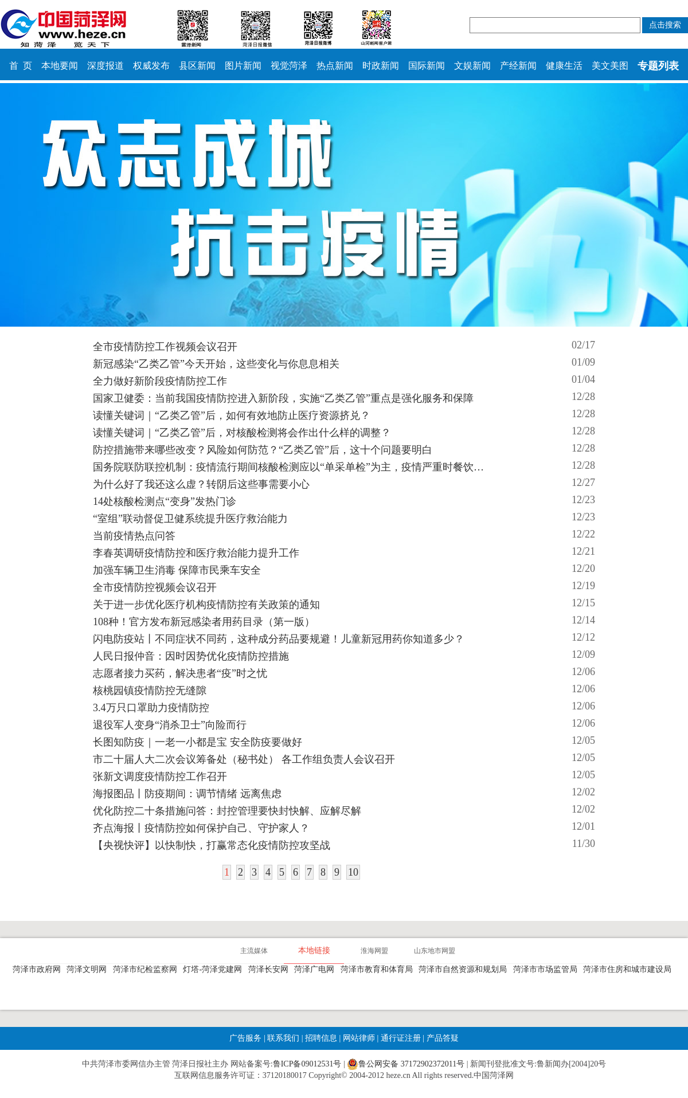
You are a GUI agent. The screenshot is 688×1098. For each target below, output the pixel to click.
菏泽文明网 (89, 969)
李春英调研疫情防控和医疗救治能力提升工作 (196, 553)
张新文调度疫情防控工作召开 (160, 776)
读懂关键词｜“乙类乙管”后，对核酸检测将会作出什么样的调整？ (242, 432)
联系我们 (283, 1038)
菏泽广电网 (316, 969)
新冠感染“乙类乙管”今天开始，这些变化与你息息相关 (216, 364)
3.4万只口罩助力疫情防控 (151, 707)
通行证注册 (401, 1038)
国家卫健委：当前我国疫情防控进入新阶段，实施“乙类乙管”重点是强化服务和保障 (283, 398)
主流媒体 (254, 951)
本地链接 (314, 950)
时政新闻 (380, 65)
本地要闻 (59, 65)
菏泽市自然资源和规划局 (465, 969)
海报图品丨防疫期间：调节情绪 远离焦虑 (187, 793)
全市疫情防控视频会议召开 (155, 587)
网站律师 (358, 1038)
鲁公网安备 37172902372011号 (405, 1064)
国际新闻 (426, 65)
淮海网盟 (374, 951)
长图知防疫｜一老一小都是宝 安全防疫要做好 (197, 742)
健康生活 (564, 65)
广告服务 (245, 1038)
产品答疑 (441, 1038)
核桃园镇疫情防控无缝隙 (149, 690)
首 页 (20, 65)
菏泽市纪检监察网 (147, 969)
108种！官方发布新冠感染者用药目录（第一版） (204, 622)
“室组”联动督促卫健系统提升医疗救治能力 (190, 518)
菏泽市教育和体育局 (379, 969)
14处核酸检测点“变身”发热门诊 (164, 501)
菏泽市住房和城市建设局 (629, 969)
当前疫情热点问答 (134, 536)
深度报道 (105, 65)
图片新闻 (243, 65)
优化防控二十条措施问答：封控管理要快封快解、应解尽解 (227, 811)
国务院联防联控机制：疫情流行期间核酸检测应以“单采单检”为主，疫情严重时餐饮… (288, 467)
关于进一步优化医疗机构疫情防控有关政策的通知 (206, 604)
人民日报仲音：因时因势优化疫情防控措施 (191, 656)
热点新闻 (334, 65)
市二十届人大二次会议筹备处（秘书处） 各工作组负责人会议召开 (244, 759)
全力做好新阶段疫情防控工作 (160, 381)
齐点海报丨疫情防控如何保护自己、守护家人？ (201, 828)
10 (353, 872)
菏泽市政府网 (39, 969)
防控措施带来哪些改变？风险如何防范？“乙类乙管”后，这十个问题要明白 (262, 450)
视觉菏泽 (289, 65)
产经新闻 (518, 65)
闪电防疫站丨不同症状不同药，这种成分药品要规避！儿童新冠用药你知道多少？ (278, 639)
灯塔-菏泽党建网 (214, 969)
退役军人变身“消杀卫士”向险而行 (170, 725)
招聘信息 (321, 1038)
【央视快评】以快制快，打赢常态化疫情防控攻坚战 (211, 845)
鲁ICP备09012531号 (307, 1064)
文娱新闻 (472, 65)
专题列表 (658, 66)
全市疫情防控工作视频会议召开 (165, 346)
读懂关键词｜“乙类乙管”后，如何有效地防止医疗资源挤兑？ (231, 415)
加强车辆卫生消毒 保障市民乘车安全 (177, 570)
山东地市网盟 (434, 951)
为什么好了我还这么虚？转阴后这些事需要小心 (201, 484)
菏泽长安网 (270, 969)
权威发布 (151, 65)
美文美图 (610, 65)
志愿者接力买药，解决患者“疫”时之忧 (180, 673)
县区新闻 (197, 65)
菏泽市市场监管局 (547, 969)
